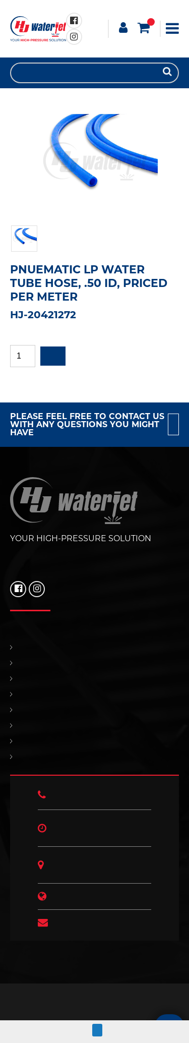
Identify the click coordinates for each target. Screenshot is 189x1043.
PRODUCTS (94, 663)
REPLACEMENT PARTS (94, 678)
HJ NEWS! (94, 741)
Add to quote (53, 356)
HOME (94, 647)
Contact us (173, 424)
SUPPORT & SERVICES (94, 694)
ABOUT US (94, 756)
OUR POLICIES (94, 725)
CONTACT (94, 710)
